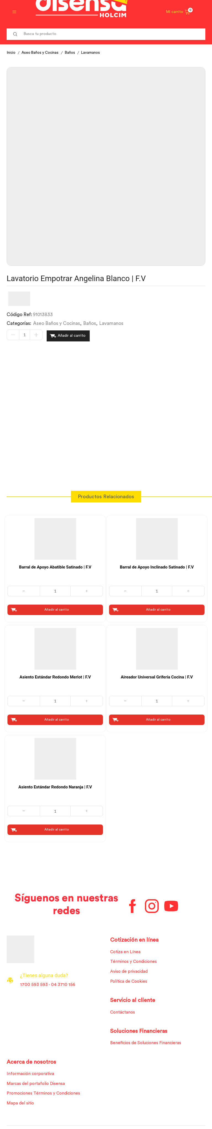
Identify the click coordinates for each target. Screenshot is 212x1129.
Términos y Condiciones (134, 961)
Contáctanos (123, 1012)
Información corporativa (32, 1074)
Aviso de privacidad (130, 971)
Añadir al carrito (72, 335)
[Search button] (15, 34)
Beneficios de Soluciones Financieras (147, 1043)
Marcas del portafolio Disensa (37, 1084)
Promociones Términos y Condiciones (45, 1094)
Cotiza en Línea (126, 951)
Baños (73, 53)
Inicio (11, 53)
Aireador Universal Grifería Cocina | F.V (157, 675)
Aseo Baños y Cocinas (42, 53)
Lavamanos (95, 53)
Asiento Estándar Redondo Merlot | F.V (55, 675)
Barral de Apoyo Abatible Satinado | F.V (55, 565)
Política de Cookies (129, 981)
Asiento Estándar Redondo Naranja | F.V (55, 785)
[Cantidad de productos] (24, 335)
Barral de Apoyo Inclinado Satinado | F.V (157, 565)
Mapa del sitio (21, 1104)
